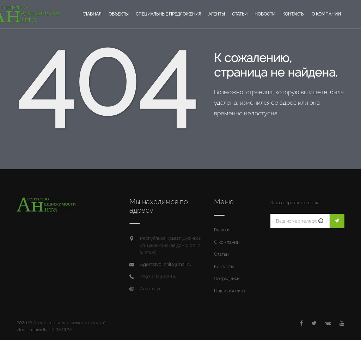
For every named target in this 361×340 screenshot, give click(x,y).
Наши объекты (229, 290)
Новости (265, 14)
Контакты (293, 14)
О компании (326, 14)
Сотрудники (227, 278)
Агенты (216, 14)
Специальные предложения (168, 14)
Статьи (239, 14)
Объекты (119, 14)
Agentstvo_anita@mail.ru (165, 264)
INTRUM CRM (57, 329)
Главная (92, 14)
